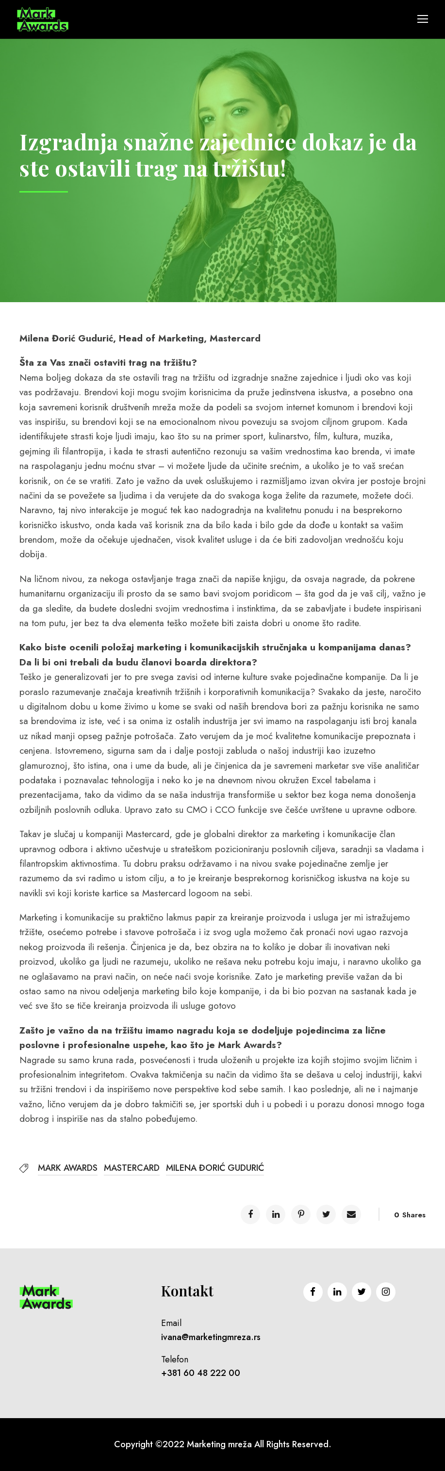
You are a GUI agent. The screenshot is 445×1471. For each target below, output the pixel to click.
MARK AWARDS (68, 1168)
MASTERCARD (132, 1168)
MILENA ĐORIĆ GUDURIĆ (215, 1168)
